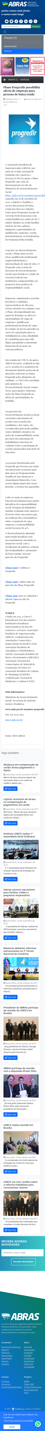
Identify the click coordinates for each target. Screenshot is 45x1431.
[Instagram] (30, 21)
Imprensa (5, 1384)
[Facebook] (21, 21)
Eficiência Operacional (6, 1354)
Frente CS (13, 79)
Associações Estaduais (29, 1351)
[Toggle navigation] (4, 31)
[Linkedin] (26, 21)
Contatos (5, 1381)
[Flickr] (11, 21)
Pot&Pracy (18, 1409)
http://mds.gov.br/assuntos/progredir (25, 195)
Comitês (27, 1355)
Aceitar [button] (12, 1427)
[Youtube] (6, 21)
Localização (29, 1358)
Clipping (5, 1364)
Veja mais (10, 788)
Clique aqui (11, 567)
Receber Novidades (23, 1262)
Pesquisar (36, 26)
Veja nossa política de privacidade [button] (18, 1421)
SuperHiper (6, 1358)
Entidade (28, 1347)
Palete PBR (29, 1384)
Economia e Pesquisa (10, 1347)
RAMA (26, 1381)
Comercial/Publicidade (11, 1387)
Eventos (5, 1361)
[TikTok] (16, 21)
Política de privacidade (29, 1365)
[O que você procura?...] (16, 26)
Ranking (5, 1350)
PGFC (26, 1392)
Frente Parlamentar (33, 1387)
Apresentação (10, 46)
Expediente (29, 1361)
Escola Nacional (31, 1390)
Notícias (8, 51)
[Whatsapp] (35, 21)
